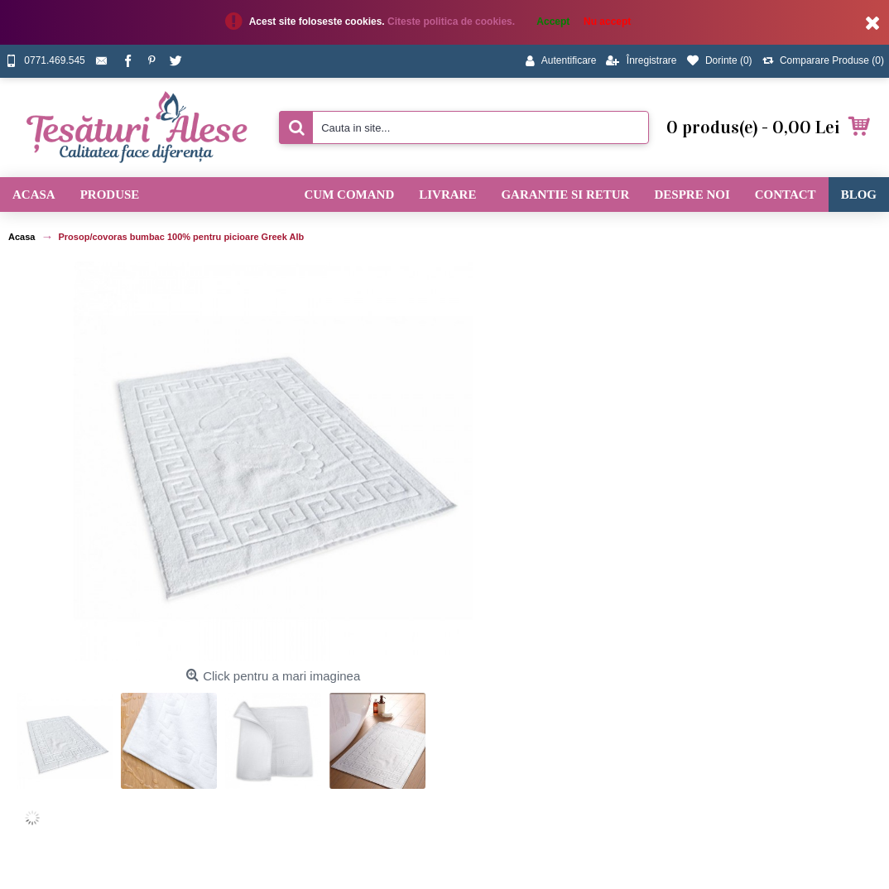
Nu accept (607, 21)
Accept (552, 21)
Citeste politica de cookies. (452, 21)
